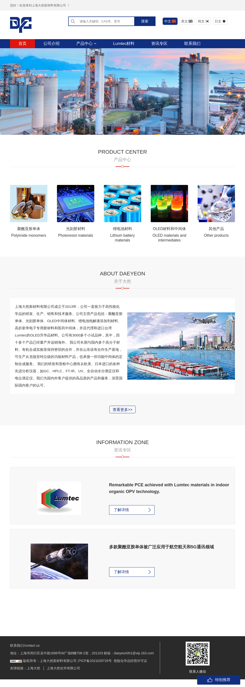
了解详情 (108, 518)
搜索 (144, 21)
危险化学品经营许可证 (130, 668)
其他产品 (216, 238)
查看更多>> (123, 418)
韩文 (204, 21)
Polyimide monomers (28, 244)
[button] (119, 137)
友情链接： (18, 676)
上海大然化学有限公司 (63, 676)
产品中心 (86, 43)
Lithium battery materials (122, 246)
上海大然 (33, 676)
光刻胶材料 (75, 238)
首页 (22, 43)
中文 (170, 21)
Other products (216, 244)
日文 (220, 21)
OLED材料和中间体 (169, 238)
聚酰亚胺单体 (28, 238)
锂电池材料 (122, 238)
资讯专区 (159, 43)
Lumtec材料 (124, 43)
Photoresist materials (75, 244)
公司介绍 (51, 43)
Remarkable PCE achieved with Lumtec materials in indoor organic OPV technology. (158, 497)
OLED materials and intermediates (169, 246)
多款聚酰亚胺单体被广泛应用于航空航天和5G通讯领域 (136, 555)
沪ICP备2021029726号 (95, 668)
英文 (187, 21)
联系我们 (192, 43)
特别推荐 (218, 680)
